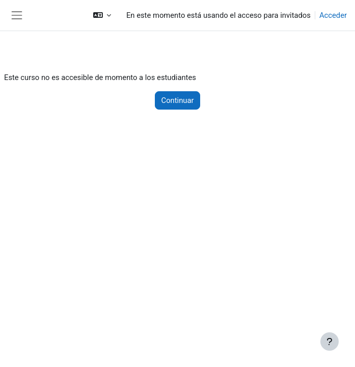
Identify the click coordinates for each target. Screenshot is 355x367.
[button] (102, 15)
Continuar (177, 100)
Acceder (333, 15)
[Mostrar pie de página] (329, 341)
